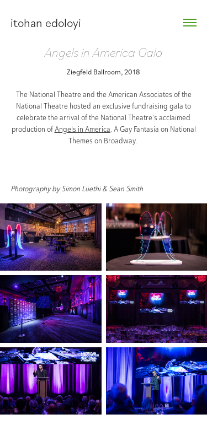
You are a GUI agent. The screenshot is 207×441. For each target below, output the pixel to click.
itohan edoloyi (45, 22)
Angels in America (82, 129)
